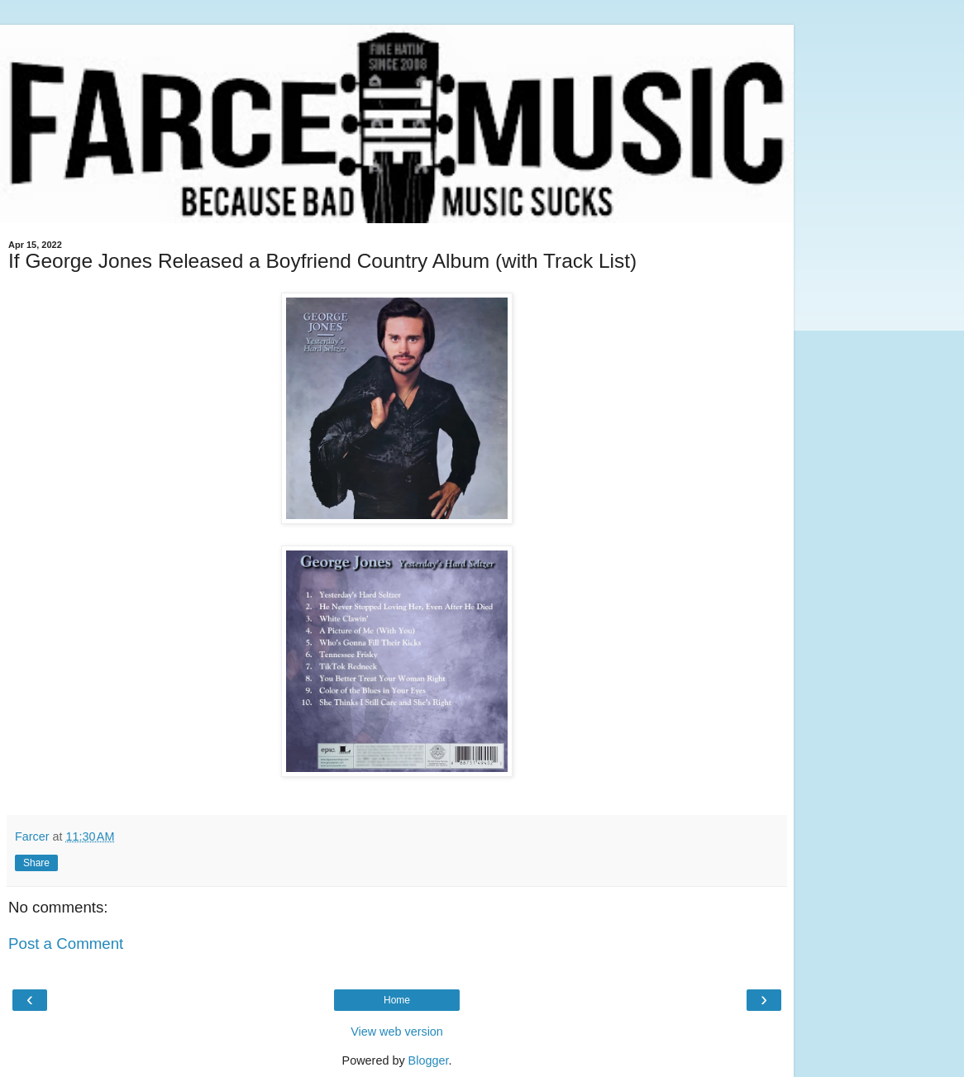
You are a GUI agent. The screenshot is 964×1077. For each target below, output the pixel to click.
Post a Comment (65, 943)
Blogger (428, 1060)
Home (397, 1000)
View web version (397, 1031)
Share (36, 863)
